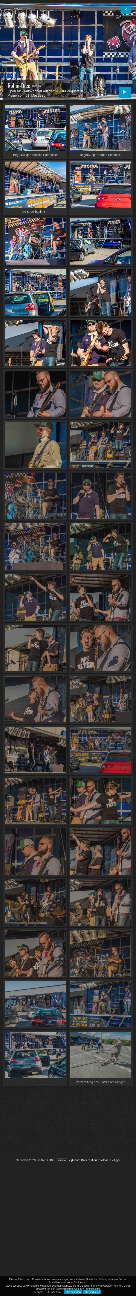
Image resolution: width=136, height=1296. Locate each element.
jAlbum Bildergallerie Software (91, 1160)
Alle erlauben (73, 1292)
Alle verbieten (92, 1292)
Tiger (117, 1160)
